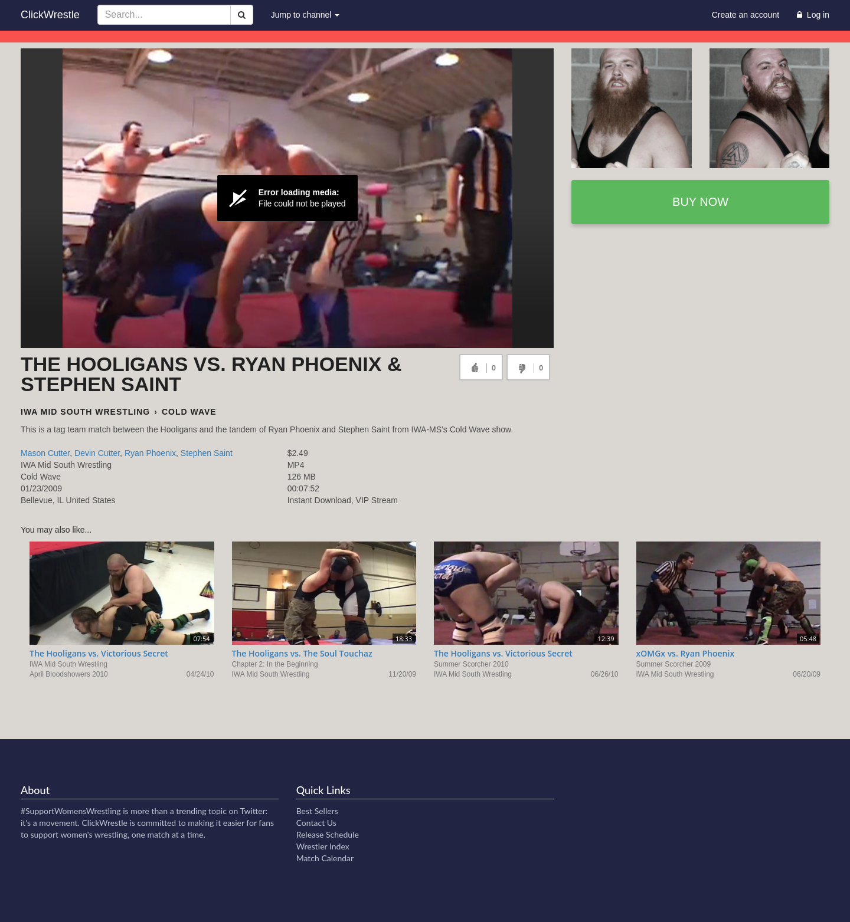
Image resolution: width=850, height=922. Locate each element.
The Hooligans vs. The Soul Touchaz (302, 653)
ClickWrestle (50, 15)
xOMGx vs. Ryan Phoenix (685, 653)
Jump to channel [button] (305, 14)
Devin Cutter (97, 453)
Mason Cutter (45, 453)
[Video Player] (287, 198)
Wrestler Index (322, 846)
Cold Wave (189, 411)
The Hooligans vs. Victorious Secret (99, 653)
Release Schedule (327, 834)
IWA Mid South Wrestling (85, 411)
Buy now (700, 201)
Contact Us (316, 823)
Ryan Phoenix (150, 453)
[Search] (241, 15)
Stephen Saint (207, 453)
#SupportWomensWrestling (71, 811)
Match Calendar (325, 858)
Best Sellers (317, 811)
